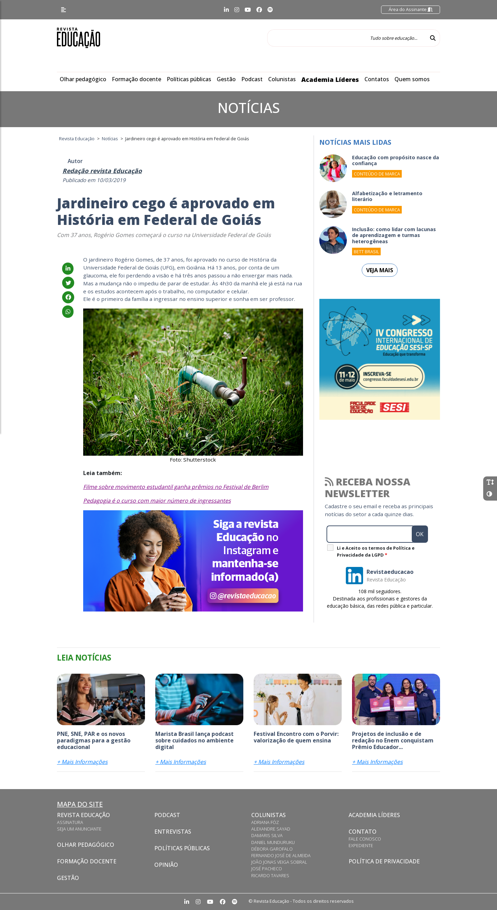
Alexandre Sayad (270, 829)
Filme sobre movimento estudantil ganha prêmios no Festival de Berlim (176, 487)
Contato (363, 831)
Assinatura (70, 822)
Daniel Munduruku (273, 842)
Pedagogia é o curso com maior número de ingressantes (157, 500)
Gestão (226, 79)
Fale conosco (365, 839)
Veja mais (379, 270)
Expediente (361, 845)
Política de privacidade (384, 861)
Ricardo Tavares (270, 875)
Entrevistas (172, 831)
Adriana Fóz (265, 822)
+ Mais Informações (82, 762)
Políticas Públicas (182, 848)
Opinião (166, 865)
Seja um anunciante (79, 829)
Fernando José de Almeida (281, 855)
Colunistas (282, 79)
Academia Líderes (330, 79)
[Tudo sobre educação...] (346, 38)
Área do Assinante (410, 9)
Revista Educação (83, 815)
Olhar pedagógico (83, 79)
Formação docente (136, 79)
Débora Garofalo (272, 849)
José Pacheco (266, 868)
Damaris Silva (267, 835)
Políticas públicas (189, 79)
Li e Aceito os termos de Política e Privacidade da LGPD (376, 551)
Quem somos (412, 79)
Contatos (376, 79)
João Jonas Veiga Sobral (279, 862)
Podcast (252, 79)
